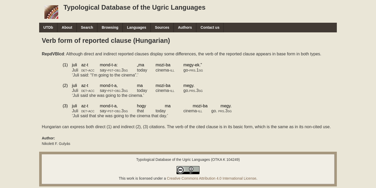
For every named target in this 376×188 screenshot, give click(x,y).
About (67, 27)
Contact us (210, 27)
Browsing (110, 27)
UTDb (48, 27)
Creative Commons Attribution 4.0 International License (211, 178)
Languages (136, 27)
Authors (185, 27)
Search (87, 27)
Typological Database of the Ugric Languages (134, 7)
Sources (162, 27)
